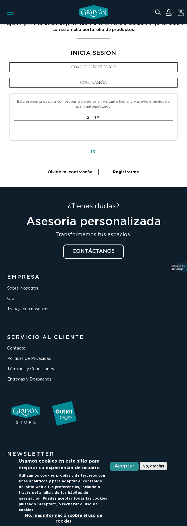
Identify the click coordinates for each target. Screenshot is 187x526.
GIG (11, 298)
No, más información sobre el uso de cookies (63, 518)
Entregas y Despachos (29, 379)
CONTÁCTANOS (93, 251)
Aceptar (124, 466)
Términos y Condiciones (30, 369)
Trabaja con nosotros (27, 309)
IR (93, 152)
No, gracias (153, 466)
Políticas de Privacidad (29, 358)
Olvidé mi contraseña (70, 172)
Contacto (16, 348)
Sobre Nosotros (22, 288)
